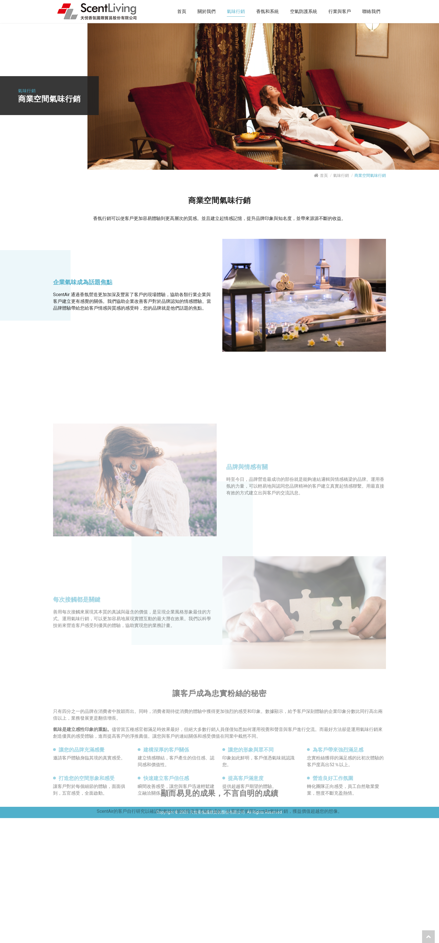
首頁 (324, 175)
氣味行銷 (341, 175)
